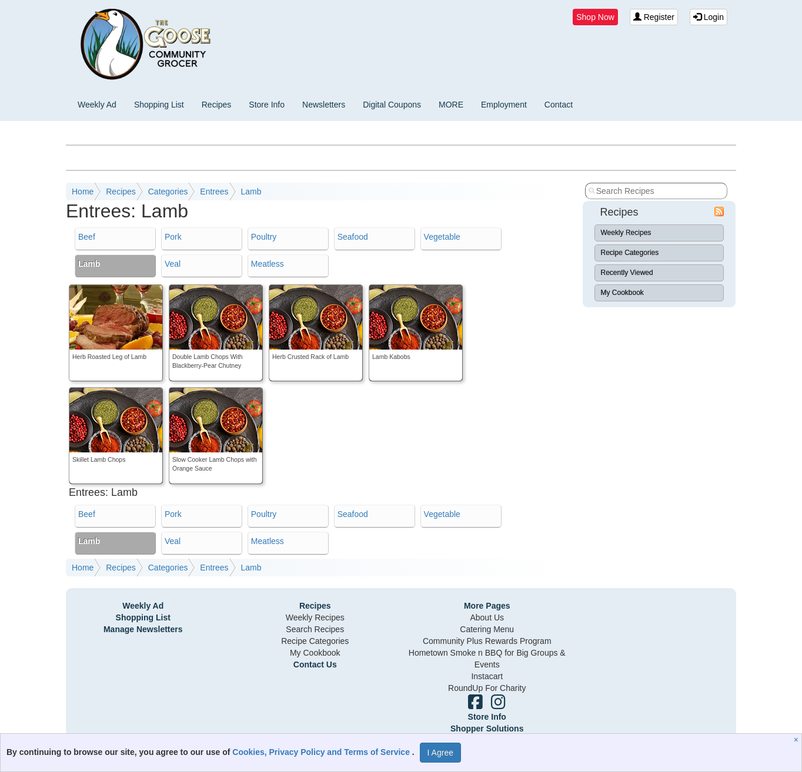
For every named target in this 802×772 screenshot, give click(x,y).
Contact (558, 104)
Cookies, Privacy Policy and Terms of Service (322, 752)
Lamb (250, 191)
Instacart (487, 676)
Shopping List (159, 104)
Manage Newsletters (143, 629)
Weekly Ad (97, 104)
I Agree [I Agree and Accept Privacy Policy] (440, 752)
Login (708, 17)
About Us (487, 617)
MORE (451, 104)
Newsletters (323, 104)
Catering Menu (487, 629)
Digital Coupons (392, 104)
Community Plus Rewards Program (487, 641)
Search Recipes (315, 629)
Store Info (267, 104)
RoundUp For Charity (487, 688)
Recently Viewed (627, 272)
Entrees (214, 191)
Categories (168, 191)
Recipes (217, 104)
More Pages (487, 605)
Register (653, 17)
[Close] (797, 740)
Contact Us (315, 664)
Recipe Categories (630, 253)
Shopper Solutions (486, 728)
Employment (504, 104)
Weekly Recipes (626, 233)
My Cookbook (622, 292)
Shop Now (595, 17)
